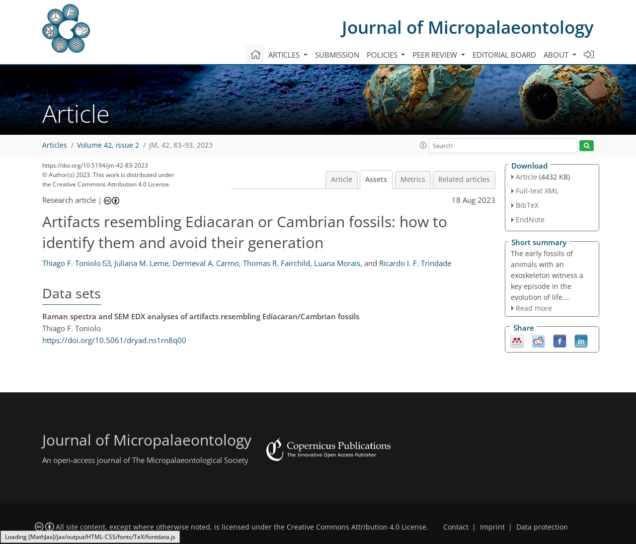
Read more (534, 308)
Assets (376, 179)
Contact (456, 527)
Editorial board (504, 55)
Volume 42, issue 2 (108, 145)
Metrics (412, 179)
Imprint (492, 527)
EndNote (530, 219)
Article (341, 179)
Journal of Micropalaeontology (468, 27)
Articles (54, 145)
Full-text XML (537, 190)
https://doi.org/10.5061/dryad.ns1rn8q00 (114, 340)
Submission (337, 55)
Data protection (542, 527)
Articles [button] (285, 55)
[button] (423, 145)
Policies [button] (383, 55)
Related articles (464, 179)
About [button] (557, 55)
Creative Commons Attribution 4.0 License (356, 527)
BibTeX (527, 205)
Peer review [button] (435, 55)
